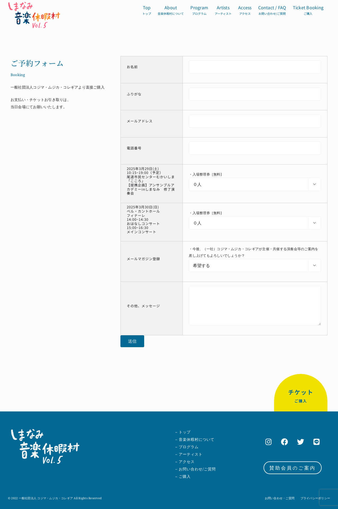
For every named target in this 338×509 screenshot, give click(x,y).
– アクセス (185, 461)
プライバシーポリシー (315, 498)
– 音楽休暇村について (194, 439)
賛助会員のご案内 (292, 468)
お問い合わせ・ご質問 (279, 498)
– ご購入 (183, 476)
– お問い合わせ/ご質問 (195, 468)
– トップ (183, 431)
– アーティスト (189, 454)
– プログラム (187, 446)
